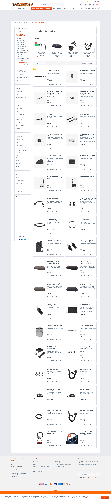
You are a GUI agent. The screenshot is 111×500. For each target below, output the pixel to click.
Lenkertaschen (20, 42)
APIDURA (18, 86)
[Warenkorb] (96, 4)
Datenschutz (58, 463)
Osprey (17, 177)
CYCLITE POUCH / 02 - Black (54, 155)
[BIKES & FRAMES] (57, 8)
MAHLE (17, 172)
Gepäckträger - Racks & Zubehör (22, 65)
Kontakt (35, 464)
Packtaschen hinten (21, 46)
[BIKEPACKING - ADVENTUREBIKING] (41, 8)
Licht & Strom (20, 60)
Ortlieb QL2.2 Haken (52, 198)
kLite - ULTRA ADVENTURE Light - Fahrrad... (54, 390)
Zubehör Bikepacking (22, 62)
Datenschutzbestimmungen (90, 477)
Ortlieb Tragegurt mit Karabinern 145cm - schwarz (55, 71)
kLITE (17, 111)
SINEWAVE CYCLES (20, 114)
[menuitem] (52, 4)
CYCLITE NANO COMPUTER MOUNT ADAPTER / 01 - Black (54, 92)
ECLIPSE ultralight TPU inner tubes (21, 151)
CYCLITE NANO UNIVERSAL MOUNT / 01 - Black (87, 113)
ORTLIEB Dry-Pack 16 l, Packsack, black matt (57, 53)
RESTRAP (18, 94)
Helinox (18, 166)
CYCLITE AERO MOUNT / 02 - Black (55, 135)
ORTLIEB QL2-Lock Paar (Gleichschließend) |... (86, 241)
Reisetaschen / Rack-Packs (23, 58)
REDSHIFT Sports (20, 180)
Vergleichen (50, 84)
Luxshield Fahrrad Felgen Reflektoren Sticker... (87, 432)
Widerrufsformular (37, 471)
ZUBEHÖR (18, 134)
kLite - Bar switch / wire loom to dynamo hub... (88, 53)
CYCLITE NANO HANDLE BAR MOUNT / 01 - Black (87, 92)
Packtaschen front (21, 48)
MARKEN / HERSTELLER (21, 28)
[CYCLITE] (88, 8)
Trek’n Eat (18, 148)
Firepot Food (19, 157)
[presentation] (88, 469)
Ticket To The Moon (20, 191)
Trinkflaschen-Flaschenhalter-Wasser (22, 70)
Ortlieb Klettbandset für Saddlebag (86, 326)
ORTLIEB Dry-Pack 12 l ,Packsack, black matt (86, 262)
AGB (34, 469)
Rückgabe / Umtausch (61, 466)
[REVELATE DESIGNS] (97, 8)
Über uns (35, 461)
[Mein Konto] (87, 4)
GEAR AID (18, 163)
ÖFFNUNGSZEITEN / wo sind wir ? (41, 463)
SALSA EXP (18, 117)
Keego (17, 169)
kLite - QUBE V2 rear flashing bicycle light (55, 432)
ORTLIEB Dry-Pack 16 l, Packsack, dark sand (53, 283)
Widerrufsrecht (36, 468)
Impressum (58, 468)
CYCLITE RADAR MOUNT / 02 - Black (87, 71)
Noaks (17, 174)
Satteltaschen (20, 38)
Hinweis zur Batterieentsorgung (63, 464)
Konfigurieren (105, 497)
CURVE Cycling (19, 119)
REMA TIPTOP (19, 183)
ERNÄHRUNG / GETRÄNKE (22, 77)
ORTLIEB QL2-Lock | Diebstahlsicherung (52, 305)
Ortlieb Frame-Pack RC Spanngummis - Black (53, 368)
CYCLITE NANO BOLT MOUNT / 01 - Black (55, 113)
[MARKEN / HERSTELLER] (23, 8)
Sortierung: (78, 63)
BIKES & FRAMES (20, 74)
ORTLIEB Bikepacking (21, 97)
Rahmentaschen (20, 40)
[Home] (13, 8)
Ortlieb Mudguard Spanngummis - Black (86, 347)
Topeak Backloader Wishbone (41, 53)
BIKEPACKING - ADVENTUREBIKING (20, 35)
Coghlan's (18, 155)
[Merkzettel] (80, 4)
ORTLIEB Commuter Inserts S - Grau (54, 326)
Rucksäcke (19, 56)
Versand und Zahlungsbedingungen (41, 466)
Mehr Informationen (87, 497)
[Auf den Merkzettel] (58, 84)
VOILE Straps (19, 80)
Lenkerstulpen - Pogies (22, 52)
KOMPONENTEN (20, 139)
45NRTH (18, 142)
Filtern (36, 63)
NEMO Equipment (20, 125)
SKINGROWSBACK (20, 108)
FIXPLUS (18, 160)
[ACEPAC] (75, 8)
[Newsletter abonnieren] (98, 474)
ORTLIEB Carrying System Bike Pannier (54, 241)
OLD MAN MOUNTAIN (21, 103)
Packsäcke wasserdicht (22, 54)
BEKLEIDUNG (19, 136)
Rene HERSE (19, 186)
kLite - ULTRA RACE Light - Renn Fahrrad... (87, 390)
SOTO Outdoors (19, 145)
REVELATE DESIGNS (20, 91)
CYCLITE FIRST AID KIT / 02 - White (87, 135)
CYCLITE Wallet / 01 (85, 304)
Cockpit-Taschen (20, 44)
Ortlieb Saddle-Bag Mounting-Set (52, 347)
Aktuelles (58, 461)
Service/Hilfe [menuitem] (95, 1)
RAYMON (18, 105)
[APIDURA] (81, 8)
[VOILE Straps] (67, 8)
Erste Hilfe (18, 131)
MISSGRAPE (18, 128)
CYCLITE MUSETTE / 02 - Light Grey (55, 177)
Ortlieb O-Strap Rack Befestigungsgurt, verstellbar (85, 220)
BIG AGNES (18, 122)
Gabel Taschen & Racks (22, 50)
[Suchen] (63, 4)
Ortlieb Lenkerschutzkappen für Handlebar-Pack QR (88, 198)
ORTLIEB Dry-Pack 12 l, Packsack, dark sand (53, 262)
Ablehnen (97, 497)
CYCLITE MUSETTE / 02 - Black (88, 177)
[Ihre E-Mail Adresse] (87, 474)
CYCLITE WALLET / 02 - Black (87, 155)
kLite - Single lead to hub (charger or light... (54, 411)
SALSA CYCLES (19, 188)
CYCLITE (18, 88)
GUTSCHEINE (19, 31)
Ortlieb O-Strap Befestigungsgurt (52, 220)
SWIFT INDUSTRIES (20, 100)
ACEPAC (18, 83)
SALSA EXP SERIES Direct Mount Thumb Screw (72, 53)
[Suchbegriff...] (52, 4)
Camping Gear (20, 68)
